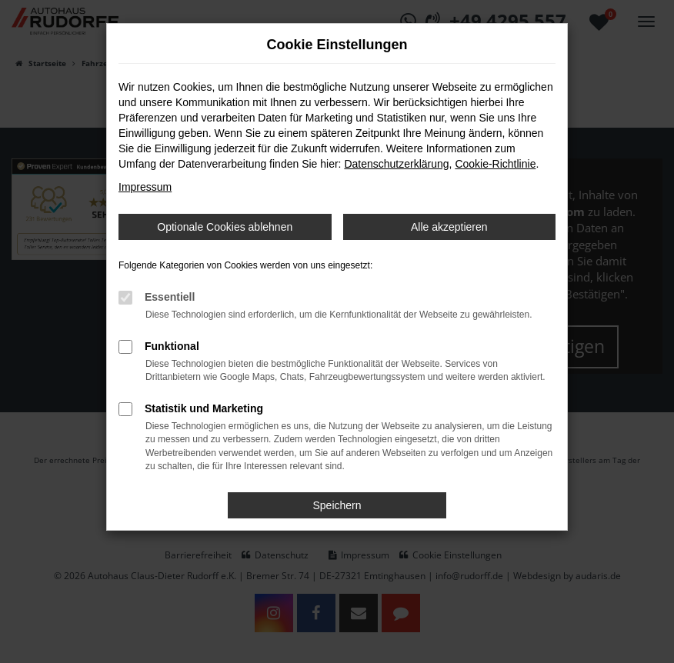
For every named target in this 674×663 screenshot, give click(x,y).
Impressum (145, 187)
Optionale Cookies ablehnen (224, 227)
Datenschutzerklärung (396, 164)
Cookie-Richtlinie (495, 164)
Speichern (336, 505)
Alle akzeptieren (449, 227)
